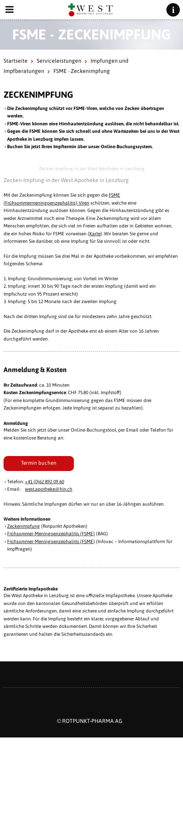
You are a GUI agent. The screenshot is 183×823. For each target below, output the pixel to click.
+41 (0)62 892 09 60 (44, 481)
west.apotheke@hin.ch (48, 489)
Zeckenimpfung (23, 526)
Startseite (16, 61)
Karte (94, 233)
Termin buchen (39, 463)
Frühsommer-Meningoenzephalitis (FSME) (51, 533)
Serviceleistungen (59, 61)
